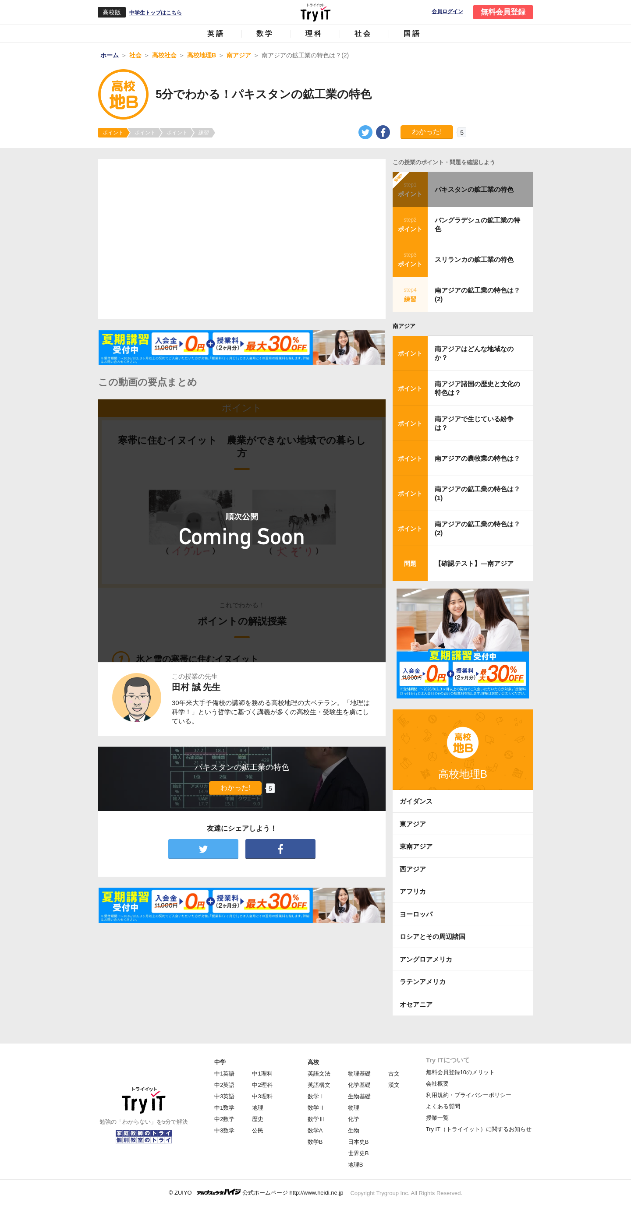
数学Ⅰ (316, 1096)
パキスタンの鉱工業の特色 (474, 189)
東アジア (413, 824)
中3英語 (224, 1096)
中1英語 (224, 1073)
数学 (265, 33)
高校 (313, 1062)
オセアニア (416, 1004)
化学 (353, 1119)
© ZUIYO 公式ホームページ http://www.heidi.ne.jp (256, 1192)
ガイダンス (416, 801)
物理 (353, 1107)
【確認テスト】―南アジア (474, 563)
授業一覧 (437, 1117)
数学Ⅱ (316, 1107)
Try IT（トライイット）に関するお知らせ (479, 1129)
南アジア (404, 326)
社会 (363, 33)
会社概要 (437, 1083)
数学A (315, 1130)
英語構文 (319, 1085)
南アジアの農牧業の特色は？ (477, 458)
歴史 (257, 1119)
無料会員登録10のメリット (460, 1072)
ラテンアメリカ (423, 981)
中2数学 (224, 1119)
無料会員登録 (503, 12)
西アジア (413, 869)
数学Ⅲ (316, 1119)
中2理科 (262, 1085)
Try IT (315, 12)
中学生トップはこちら (155, 12)
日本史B (358, 1142)
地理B (355, 1164)
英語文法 (319, 1073)
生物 (353, 1130)
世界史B (358, 1153)
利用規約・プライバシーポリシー (468, 1095)
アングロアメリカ (426, 959)
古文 (394, 1073)
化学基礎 (359, 1085)
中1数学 (224, 1107)
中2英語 (224, 1085)
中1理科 (262, 1073)
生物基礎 (359, 1096)
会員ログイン (447, 11)
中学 (220, 1062)
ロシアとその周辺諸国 (432, 936)
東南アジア (416, 846)
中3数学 (224, 1130)
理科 (314, 33)
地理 (257, 1107)
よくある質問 (443, 1106)
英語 (216, 33)
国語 (412, 33)
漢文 (394, 1085)
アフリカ (413, 891)
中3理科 (262, 1096)
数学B (315, 1142)
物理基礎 (359, 1073)
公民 (257, 1130)
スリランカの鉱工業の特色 (474, 259)
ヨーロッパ (416, 914)
